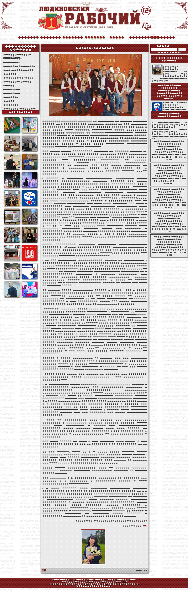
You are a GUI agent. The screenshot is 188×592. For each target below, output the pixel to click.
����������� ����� (18, 78)
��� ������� (21, 112)
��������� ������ (17, 82)
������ (8, 86)
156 (44, 570)
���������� (139, 37)
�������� (161, 37)
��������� (11, 89)
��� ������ (11, 62)
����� (116, 37)
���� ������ (12, 59)
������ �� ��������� (19, 109)
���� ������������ (18, 70)
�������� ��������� (19, 66)
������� (28, 37)
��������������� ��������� (17, 55)
